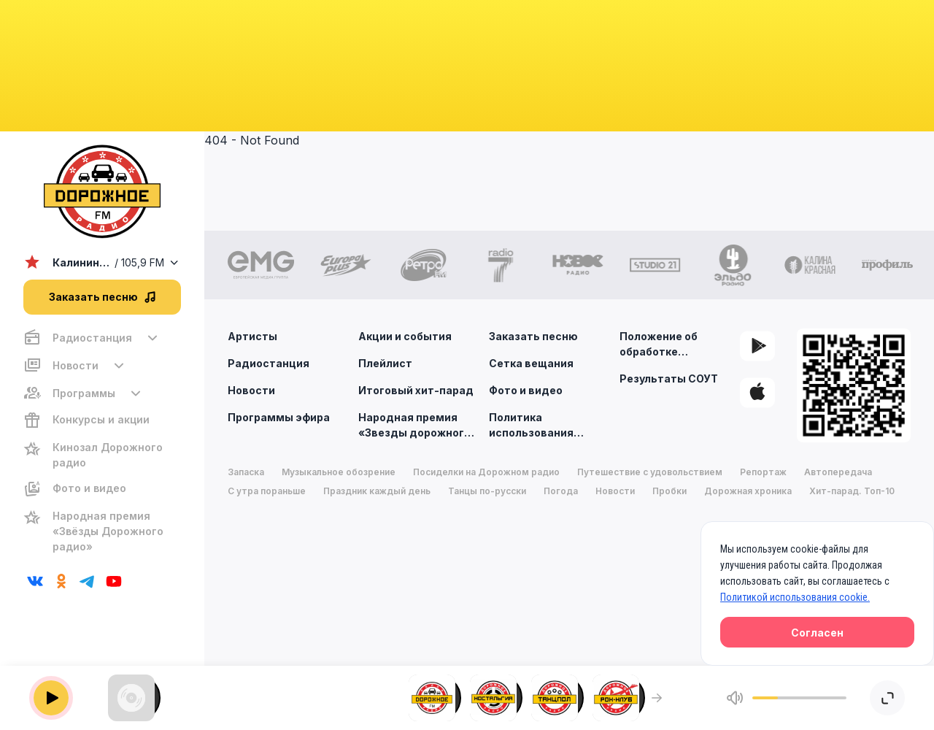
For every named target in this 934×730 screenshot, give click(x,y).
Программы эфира (279, 417)
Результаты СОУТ (669, 378)
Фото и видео (526, 390)
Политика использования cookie (549, 424)
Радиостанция (268, 363)
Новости (251, 390)
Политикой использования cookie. (795, 597)
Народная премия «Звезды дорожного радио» (418, 424)
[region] (102, 442)
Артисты (252, 336)
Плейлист (385, 363)
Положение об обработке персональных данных (660, 344)
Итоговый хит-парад (416, 390)
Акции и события (405, 336)
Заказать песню (533, 336)
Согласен (817, 632)
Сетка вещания (531, 363)
